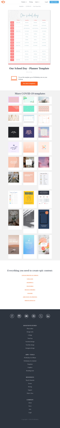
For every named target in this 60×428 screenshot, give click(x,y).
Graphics (30, 282)
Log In (46, 2)
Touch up (30, 338)
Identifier (21, 6)
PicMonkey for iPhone (30, 357)
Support (30, 390)
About (30, 402)
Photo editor (30, 328)
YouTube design (30, 345)
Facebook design (30, 341)
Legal (29, 412)
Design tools (30, 332)
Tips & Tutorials (30, 380)
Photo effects (30, 300)
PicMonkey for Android (30, 361)
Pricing (31, 2)
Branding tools (30, 370)
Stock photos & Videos (30, 275)
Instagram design (30, 348)
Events (30, 383)
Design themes (30, 289)
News (29, 406)
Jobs (30, 409)
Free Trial (54, 2)
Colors (30, 293)
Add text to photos (30, 296)
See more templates (29, 83)
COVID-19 (28, 6)
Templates (30, 364)
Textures (30, 286)
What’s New (30, 393)
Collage (30, 278)
